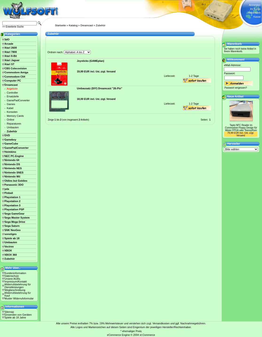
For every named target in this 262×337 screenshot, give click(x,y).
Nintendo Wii (12, 176)
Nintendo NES (13, 168)
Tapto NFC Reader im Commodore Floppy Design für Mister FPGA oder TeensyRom (241, 128)
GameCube (11, 143)
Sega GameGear (14, 213)
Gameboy (10, 139)
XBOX (8, 250)
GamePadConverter (18, 100)
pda (6, 189)
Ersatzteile (13, 96)
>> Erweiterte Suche (13, 26)
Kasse (257, 16)
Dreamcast (86, 25)
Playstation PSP (14, 209)
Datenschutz (11, 275)
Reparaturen (14, 123)
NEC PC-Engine (14, 156)
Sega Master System (17, 217)
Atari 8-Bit (10, 56)
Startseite (60, 25)
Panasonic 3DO (13, 184)
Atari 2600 (10, 47)
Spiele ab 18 (12, 238)
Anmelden (255, 5)
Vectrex (9, 246)
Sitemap (9, 311)
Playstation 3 (12, 205)
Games (11, 104)
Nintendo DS (12, 164)
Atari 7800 (10, 52)
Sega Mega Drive (14, 221)
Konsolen (12, 111)
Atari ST (9, 64)
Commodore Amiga (16, 72)
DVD (7, 135)
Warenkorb (254, 12)
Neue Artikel (235, 96)
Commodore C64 (14, 76)
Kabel (10, 108)
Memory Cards (15, 115)
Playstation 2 (12, 201)
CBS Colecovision (15, 68)
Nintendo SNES (13, 172)
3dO (6, 39)
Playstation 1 (12, 197)
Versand (111, 71)
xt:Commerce (147, 334)
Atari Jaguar (12, 60)
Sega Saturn (12, 225)
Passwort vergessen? (235, 87)
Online (10, 119)
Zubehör (101, 25)
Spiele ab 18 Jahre (15, 317)
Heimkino (10, 151)
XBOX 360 (10, 254)
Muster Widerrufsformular (19, 298)
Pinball (8, 193)
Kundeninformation (15, 273)
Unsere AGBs (12, 278)
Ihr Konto (255, 9)
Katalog (73, 25)
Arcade (8, 43)
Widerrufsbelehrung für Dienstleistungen (17, 286)
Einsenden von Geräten (18, 314)
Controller (12, 92)
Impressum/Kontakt (15, 281)
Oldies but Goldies (15, 180)
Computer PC (12, 80)
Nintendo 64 (11, 160)
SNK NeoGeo (12, 230)
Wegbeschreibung (14, 290)
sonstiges (10, 234)
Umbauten (13, 127)
